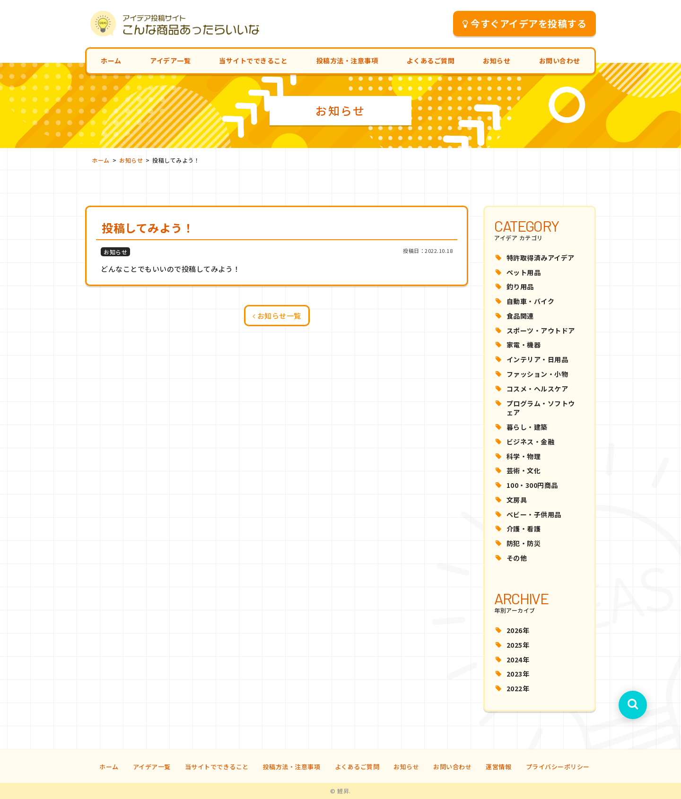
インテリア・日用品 (537, 359)
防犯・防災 (523, 543)
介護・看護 (523, 528)
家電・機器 (523, 344)
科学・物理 (523, 456)
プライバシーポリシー (558, 766)
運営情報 (498, 766)
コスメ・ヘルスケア (537, 388)
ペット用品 (523, 272)
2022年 (518, 688)
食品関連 (520, 316)
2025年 (518, 645)
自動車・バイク (530, 301)
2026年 (518, 630)
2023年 (518, 673)
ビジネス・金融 (530, 441)
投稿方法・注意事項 (347, 60)
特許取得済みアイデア (540, 257)
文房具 (516, 499)
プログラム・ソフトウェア (540, 408)
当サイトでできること (253, 60)
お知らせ (496, 60)
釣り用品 (520, 286)
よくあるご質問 (431, 60)
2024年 (518, 659)
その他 (516, 558)
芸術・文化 (523, 470)
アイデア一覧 (170, 60)
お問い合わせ (559, 60)
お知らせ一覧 (277, 316)
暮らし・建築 (527, 427)
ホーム (111, 60)
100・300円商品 (532, 485)
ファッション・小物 (537, 374)
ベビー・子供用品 (533, 514)
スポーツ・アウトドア (540, 330)
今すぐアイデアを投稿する (525, 23)
